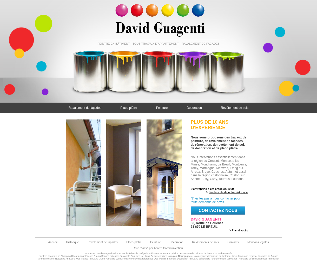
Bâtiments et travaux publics (163, 253)
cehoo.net (136, 258)
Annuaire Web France (76, 258)
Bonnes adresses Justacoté (115, 256)
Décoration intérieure (82, 256)
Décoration (194, 108)
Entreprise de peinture (191, 253)
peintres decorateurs (49, 256)
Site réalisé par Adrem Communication (158, 248)
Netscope (60, 258)
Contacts (233, 242)
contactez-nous (218, 210)
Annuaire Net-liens (140, 256)
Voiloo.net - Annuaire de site (241, 258)
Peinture (162, 108)
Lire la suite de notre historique (228, 192)
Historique (72, 242)
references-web (150, 258)
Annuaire (126, 258)
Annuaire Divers (97, 258)
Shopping (66, 256)
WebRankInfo (225, 253)
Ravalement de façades (85, 108)
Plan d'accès (240, 230)
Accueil (52, 242)
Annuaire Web (113, 258)
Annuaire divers (46, 258)
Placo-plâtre (128, 108)
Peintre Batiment (167, 258)
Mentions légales (258, 242)
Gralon (97, 256)
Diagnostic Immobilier (267, 258)
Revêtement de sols (234, 108)
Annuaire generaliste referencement (207, 258)
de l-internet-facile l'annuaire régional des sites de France (248, 256)
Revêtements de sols (205, 242)
